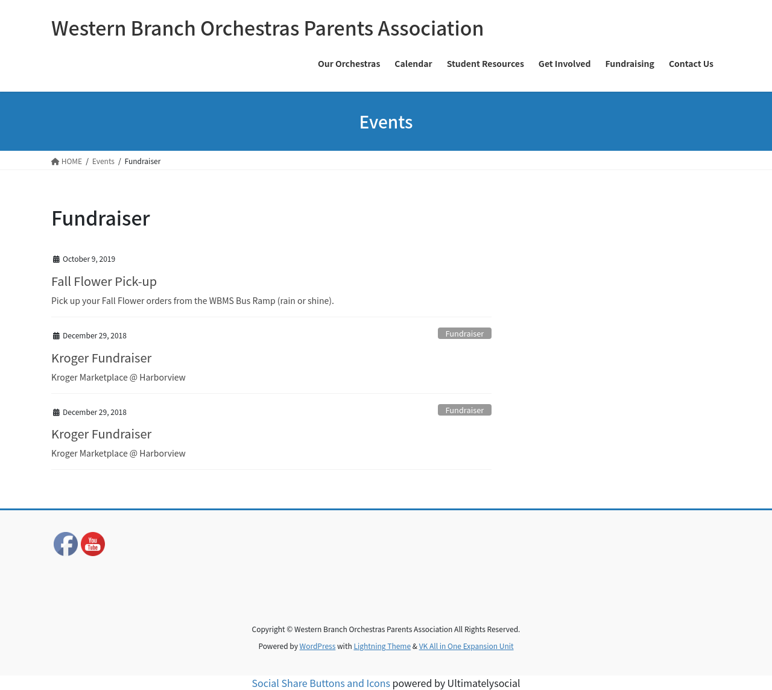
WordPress (318, 646)
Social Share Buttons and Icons (321, 683)
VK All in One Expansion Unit (466, 646)
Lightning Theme (382, 646)
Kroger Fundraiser (101, 357)
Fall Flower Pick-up (104, 281)
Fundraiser (465, 333)
